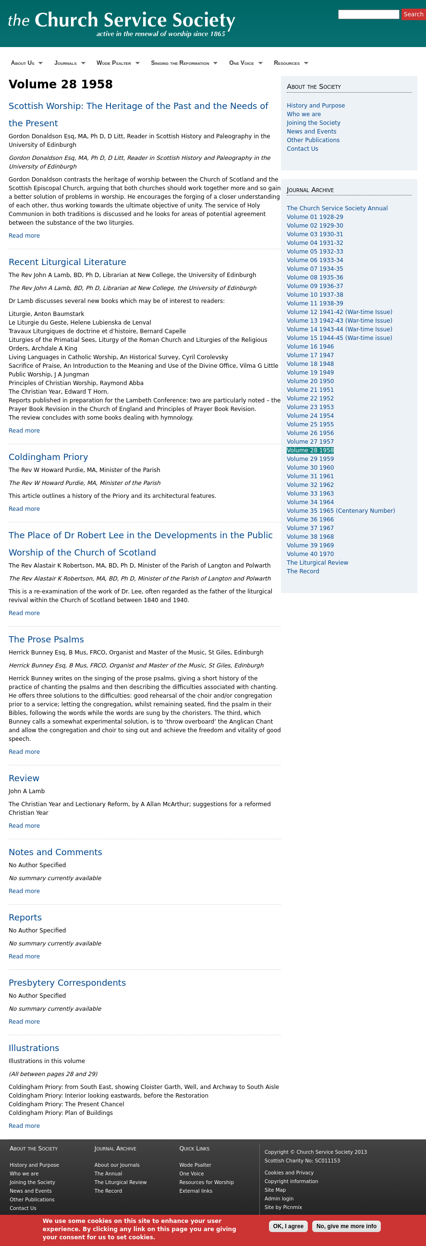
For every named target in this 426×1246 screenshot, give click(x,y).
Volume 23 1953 (310, 407)
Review (24, 778)
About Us (26, 63)
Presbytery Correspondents (67, 983)
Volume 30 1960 (310, 467)
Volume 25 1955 (310, 424)
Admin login (279, 1198)
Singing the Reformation (183, 63)
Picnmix (293, 1207)
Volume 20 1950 (310, 381)
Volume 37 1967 (310, 528)
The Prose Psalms (46, 639)
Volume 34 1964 (310, 502)
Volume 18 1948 (310, 364)
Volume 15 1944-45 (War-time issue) (339, 338)
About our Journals (117, 1165)
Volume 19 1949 (310, 372)
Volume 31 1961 (310, 476)
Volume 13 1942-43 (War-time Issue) (339, 320)
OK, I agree (288, 1228)
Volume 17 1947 (310, 355)
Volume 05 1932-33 (315, 251)
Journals (68, 63)
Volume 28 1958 (310, 450)
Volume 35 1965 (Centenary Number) (341, 511)
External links (195, 1191)
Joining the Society (314, 123)
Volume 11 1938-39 (315, 303)
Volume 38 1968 (310, 536)
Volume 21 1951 (310, 390)
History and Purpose (316, 105)
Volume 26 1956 (310, 433)
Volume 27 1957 (310, 441)
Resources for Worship (206, 1182)
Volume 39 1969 (310, 545)
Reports (25, 917)
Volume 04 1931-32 (315, 243)
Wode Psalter (117, 63)
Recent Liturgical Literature (67, 262)
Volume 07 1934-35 (315, 269)
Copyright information (291, 1181)
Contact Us (302, 148)
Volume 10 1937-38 (315, 294)
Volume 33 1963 (310, 493)
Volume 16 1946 (310, 346)
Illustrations (34, 1048)
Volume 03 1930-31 (315, 234)
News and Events (311, 131)
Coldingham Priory (48, 457)
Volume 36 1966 (310, 519)
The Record (303, 571)
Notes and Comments (55, 852)
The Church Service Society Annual (337, 208)
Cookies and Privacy (289, 1172)
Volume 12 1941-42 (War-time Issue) (339, 312)
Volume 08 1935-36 (315, 277)
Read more (24, 235)
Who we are (304, 114)
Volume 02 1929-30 (315, 225)
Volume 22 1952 (310, 398)
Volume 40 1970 (310, 554)
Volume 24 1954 (310, 415)
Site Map (275, 1190)
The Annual (108, 1173)
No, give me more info (346, 1228)
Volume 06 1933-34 (315, 260)
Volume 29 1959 (310, 459)
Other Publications (313, 140)
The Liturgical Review (317, 562)
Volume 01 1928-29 (315, 217)
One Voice (244, 63)
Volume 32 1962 (310, 485)
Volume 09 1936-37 (315, 286)
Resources (290, 63)
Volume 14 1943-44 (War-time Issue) (339, 329)
